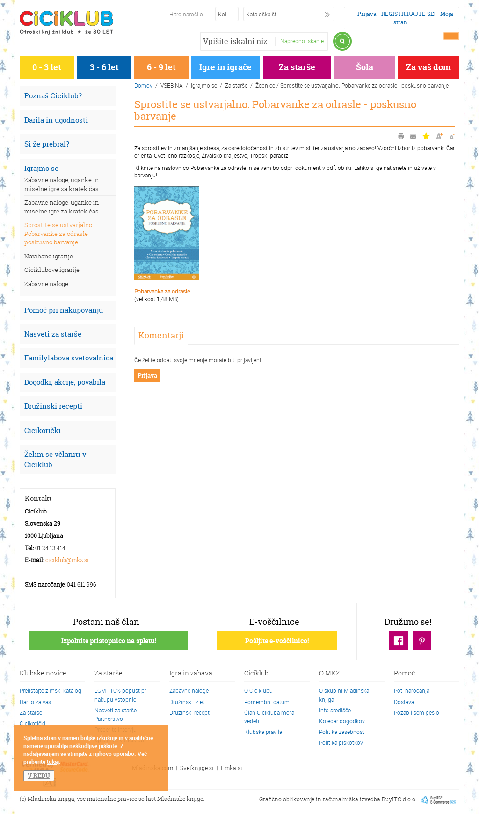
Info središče (335, 710)
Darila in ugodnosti (56, 120)
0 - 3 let (46, 67)
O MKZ (329, 673)
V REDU (39, 775)
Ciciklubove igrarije (52, 269)
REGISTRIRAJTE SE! (408, 14)
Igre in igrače (225, 67)
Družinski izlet (186, 701)
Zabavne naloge (46, 283)
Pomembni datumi (267, 701)
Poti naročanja (411, 690)
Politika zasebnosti (342, 731)
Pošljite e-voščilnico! (277, 640)
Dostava (404, 701)
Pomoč (404, 673)
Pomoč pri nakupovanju (63, 310)
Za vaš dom (428, 67)
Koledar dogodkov (342, 721)
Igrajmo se (41, 168)
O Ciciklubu (258, 690)
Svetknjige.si (197, 768)
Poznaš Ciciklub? (53, 96)
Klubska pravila (263, 731)
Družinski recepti (53, 406)
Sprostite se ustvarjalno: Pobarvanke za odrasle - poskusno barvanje (58, 233)
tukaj (53, 761)
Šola (364, 67)
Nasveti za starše (52, 334)
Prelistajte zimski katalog (50, 690)
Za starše (297, 67)
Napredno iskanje (302, 40)
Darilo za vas (35, 701)
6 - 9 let (161, 67)
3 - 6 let (104, 67)
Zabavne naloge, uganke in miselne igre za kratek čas (61, 184)
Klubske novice (43, 673)
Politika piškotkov (341, 742)
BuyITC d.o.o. (399, 799)
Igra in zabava (190, 673)
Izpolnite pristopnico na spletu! (108, 640)
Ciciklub (256, 673)
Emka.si (231, 768)
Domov (143, 85)
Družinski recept (189, 712)
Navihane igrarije (48, 256)
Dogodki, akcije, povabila (64, 382)
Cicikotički (42, 430)
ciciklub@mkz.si (67, 560)
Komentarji (161, 335)
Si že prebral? (46, 144)
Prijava (367, 14)
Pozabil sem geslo (416, 712)
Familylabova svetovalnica (68, 358)
